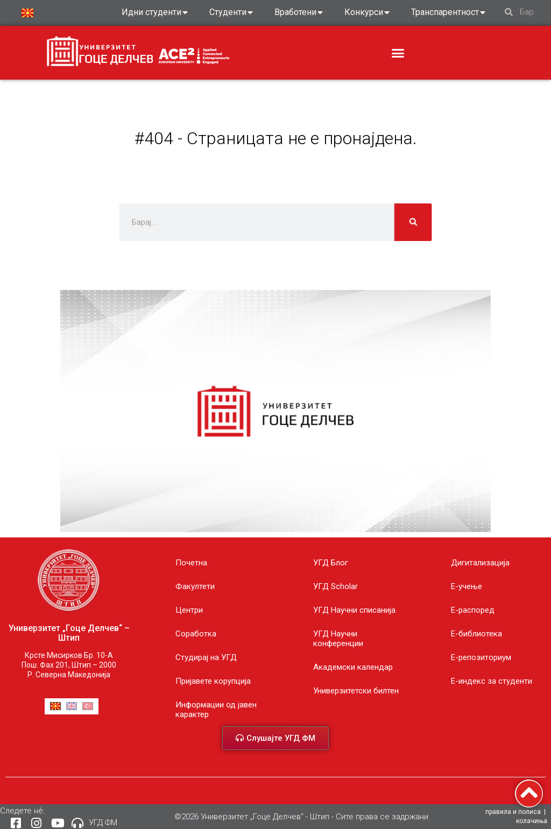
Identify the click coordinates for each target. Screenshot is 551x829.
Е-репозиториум (481, 657)
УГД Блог (330, 563)
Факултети (195, 586)
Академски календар (353, 667)
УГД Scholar (335, 586)
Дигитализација (480, 563)
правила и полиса (513, 812)
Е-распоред (473, 610)
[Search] (400, 222)
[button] (398, 53)
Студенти (231, 12)
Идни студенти (155, 12)
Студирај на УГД (206, 657)
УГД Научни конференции (338, 638)
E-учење (466, 586)
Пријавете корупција (213, 681)
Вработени (298, 12)
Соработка (195, 634)
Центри (189, 610)
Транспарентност (448, 12)
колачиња (531, 821)
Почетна (191, 563)
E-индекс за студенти (491, 681)
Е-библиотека (476, 634)
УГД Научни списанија (354, 610)
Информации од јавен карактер (216, 709)
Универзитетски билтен (356, 691)
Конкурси (367, 12)
